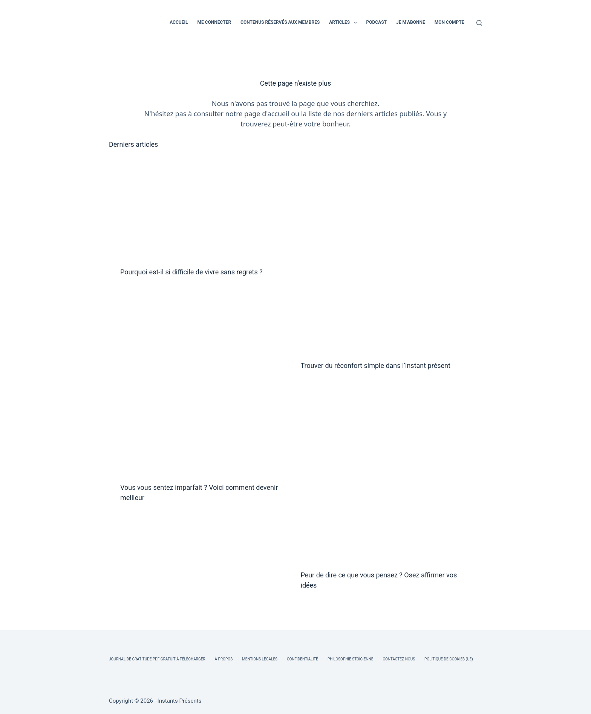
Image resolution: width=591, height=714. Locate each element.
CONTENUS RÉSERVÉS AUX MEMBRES (280, 22)
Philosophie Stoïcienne (350, 659)
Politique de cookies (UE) (448, 659)
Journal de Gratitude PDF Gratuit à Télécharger (157, 659)
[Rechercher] (479, 23)
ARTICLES (344, 22)
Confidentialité (302, 659)
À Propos (224, 659)
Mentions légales (259, 659)
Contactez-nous (399, 659)
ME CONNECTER (214, 22)
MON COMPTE (449, 22)
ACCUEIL (179, 22)
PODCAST (376, 22)
